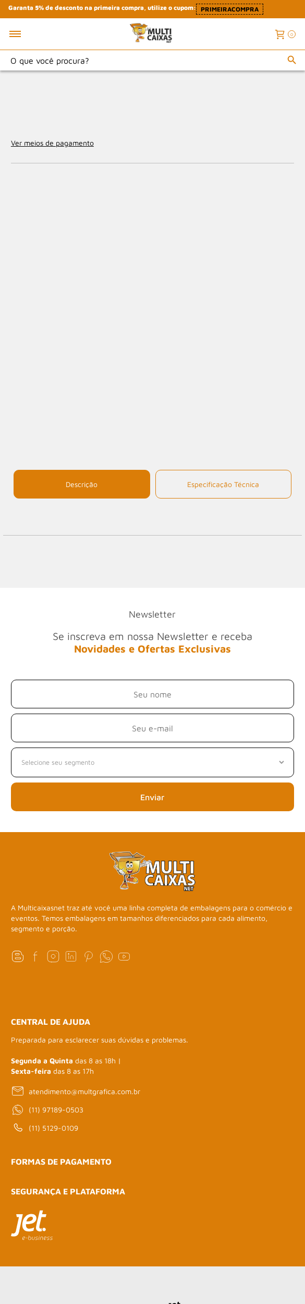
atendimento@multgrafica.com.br (75, 1091)
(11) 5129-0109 (44, 1128)
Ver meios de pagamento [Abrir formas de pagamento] (52, 142)
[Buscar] (292, 60)
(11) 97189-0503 (47, 1110)
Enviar (152, 797)
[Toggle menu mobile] (26, 34)
